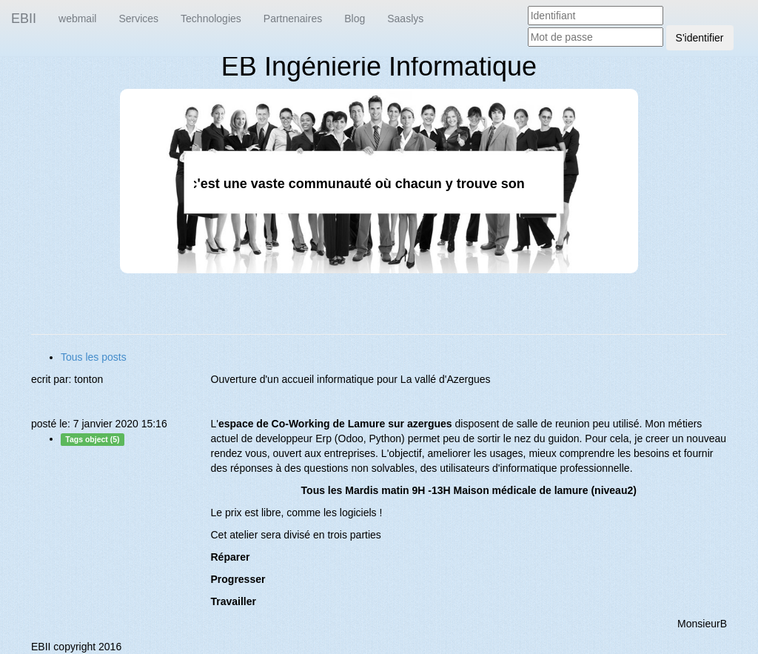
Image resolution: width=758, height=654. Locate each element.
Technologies (211, 18)
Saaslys (405, 18)
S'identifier (700, 38)
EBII (23, 18)
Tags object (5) (92, 439)
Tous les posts (94, 357)
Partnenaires (293, 18)
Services (138, 18)
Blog (354, 18)
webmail (77, 18)
